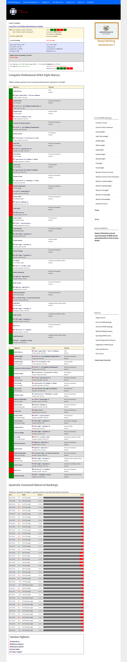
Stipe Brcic (16, 641)
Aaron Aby (16, 143)
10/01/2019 (12, 562)
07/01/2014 (12, 627)
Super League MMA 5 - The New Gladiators (27, 95)
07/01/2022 (12, 526)
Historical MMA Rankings (104, 327)
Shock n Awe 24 (19, 212)
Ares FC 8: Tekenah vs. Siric (23, 116)
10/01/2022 (12, 523)
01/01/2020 (12, 559)
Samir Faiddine (14, 23)
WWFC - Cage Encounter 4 (23, 223)
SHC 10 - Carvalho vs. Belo (23, 266)
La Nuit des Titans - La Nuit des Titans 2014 (27, 298)
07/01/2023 (12, 514)
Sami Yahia (16, 649)
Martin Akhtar (17, 196)
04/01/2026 (12, 497)
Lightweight (100, 150)
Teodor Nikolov (17, 218)
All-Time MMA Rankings (104, 322)
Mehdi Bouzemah (18, 336)
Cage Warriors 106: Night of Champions (26, 170)
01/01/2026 (12, 501)
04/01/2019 (12, 569)
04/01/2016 (12, 604)
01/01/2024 (12, 507)
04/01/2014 (12, 630)
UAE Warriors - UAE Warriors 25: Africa (27, 138)
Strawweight (100, 168)
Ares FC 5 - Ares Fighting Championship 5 (27, 127)
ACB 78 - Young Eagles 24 (22, 191)
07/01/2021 (12, 539)
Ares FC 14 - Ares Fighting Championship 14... (28, 106)
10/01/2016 (12, 598)
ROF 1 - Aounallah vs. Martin (23, 340)
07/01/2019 (12, 565)
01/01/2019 (12, 572)
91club (97, 210)
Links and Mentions (102, 349)
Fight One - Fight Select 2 (22, 276)
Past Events (100, 353)
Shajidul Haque (17, 111)
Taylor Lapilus (17, 652)
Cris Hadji (16, 260)
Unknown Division (102, 204)
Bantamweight (100, 159)
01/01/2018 (12, 585)
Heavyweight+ (100, 132)
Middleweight (100, 141)
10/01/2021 (12, 536)
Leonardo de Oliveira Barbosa (21, 123)
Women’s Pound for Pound (104, 172)
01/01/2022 (12, 533)
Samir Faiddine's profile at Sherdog (21, 30)
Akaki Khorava (25, 66)
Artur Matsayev (17, 228)
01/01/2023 (12, 520)
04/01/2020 (12, 556)
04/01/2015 (12, 617)
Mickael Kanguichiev (19, 292)
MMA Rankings (13, 2)
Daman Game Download (103, 360)
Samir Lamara (17, 315)
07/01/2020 (12, 552)
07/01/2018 (12, 578)
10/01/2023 (12, 510)
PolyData (90, 2)
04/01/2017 (12, 594)
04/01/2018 (12, 581)
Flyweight (99, 163)
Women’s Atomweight (103, 199)
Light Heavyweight (102, 136)
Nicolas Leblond (18, 647)
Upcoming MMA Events (103, 336)
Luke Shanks (16, 154)
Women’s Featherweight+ (104, 181)
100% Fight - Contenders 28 (23, 234)
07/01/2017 (12, 591)
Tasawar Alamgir (18, 251)
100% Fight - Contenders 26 (23, 244)
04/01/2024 (12, 504)
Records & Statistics (30, 2)
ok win (97, 219)
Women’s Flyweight (102, 190)
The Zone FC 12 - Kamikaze (23, 330)
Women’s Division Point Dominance (107, 177)
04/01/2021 (12, 543)
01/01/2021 (12, 546)
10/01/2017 (12, 588)
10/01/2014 (12, 623)
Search (80, 2)
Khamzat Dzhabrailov (19, 186)
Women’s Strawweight (103, 195)
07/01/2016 (12, 601)
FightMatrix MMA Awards (104, 345)
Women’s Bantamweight (104, 186)
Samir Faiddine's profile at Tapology (22, 32)
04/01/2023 (12, 517)
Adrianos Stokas (17, 176)
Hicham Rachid (17, 133)
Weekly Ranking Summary (104, 331)
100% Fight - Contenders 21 (23, 308)
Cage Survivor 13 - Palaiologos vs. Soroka (27, 180)
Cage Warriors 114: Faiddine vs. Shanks (26, 159)
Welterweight (100, 145)
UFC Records (57, 2)
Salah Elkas (16, 303)
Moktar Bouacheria (18, 272)
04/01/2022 (12, 530)
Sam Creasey (16, 164)
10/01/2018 (12, 575)
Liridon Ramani (17, 240)
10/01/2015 (12, 611)
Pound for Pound (101, 123)
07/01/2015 (12, 614)
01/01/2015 (12, 620)
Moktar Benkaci (18, 644)
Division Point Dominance (104, 127)
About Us (69, 2)
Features (45, 2)
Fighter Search (100, 318)
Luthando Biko (63, 66)
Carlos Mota (16, 208)
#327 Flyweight (50, 40)
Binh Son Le (16, 325)
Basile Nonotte (17, 283)
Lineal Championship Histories (106, 340)
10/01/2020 (12, 549)
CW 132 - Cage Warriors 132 (23, 148)
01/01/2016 (12, 607)
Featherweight (100, 154)
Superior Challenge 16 (21, 202)
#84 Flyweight (14, 57)
